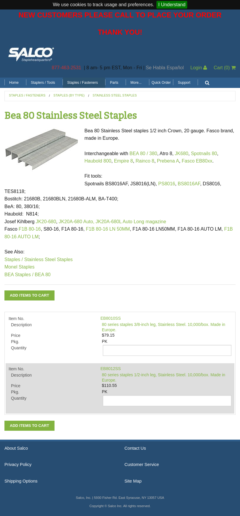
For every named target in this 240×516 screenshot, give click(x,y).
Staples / (13, 259)
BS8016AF (189, 183)
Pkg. (15, 341)
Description (21, 324)
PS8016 (166, 183)
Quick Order (161, 83)
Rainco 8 (145, 160)
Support (184, 83)
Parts (114, 83)
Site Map (133, 481)
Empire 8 (123, 160)
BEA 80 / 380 (143, 153)
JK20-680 (46, 221)
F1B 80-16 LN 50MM (108, 229)
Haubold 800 (97, 160)
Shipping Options (21, 481)
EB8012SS (110, 368)
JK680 (181, 153)
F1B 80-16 (30, 229)
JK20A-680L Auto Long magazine (131, 221)
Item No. (16, 318)
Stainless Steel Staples (115, 95)
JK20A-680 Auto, (76, 221)
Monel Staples (19, 266)
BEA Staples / (18, 274)
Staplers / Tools (43, 83)
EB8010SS (110, 318)
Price (15, 335)
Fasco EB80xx (197, 160)
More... (135, 83)
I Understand (171, 4)
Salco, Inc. (31, 54)
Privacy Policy (17, 464)
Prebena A (168, 160)
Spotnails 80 (204, 153)
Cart (225, 67)
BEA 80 (42, 274)
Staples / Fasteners (82, 83)
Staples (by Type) (68, 95)
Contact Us (135, 448)
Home (14, 83)
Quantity (18, 347)
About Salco (16, 448)
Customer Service (141, 464)
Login (198, 67)
